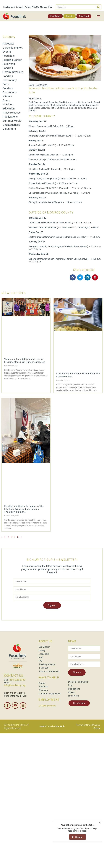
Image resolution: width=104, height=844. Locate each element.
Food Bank (9, 55)
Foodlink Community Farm (10, 80)
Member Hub (46, 7)
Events (7, 51)
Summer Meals (12, 120)
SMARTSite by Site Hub (52, 726)
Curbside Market (13, 47)
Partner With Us (32, 7)
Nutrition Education (9, 106)
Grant (6, 100)
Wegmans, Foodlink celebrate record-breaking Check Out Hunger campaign (24, 360)
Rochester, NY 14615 (15, 695)
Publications (10, 116)
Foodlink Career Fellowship (12, 61)
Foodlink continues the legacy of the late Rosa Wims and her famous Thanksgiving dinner (24, 509)
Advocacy (8, 43)
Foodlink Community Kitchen (10, 92)
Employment (9, 7)
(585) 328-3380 (17, 679)
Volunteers (9, 128)
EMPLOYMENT (49, 699)
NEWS (72, 641)
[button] (73, 277)
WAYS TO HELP (49, 677)
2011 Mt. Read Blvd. (15, 693)
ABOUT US (45, 641)
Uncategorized (11, 124)
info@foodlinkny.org (14, 685)
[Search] (98, 7)
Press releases (12, 112)
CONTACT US (13, 675)
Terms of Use (83, 725)
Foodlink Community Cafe (13, 70)
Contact (19, 7)
